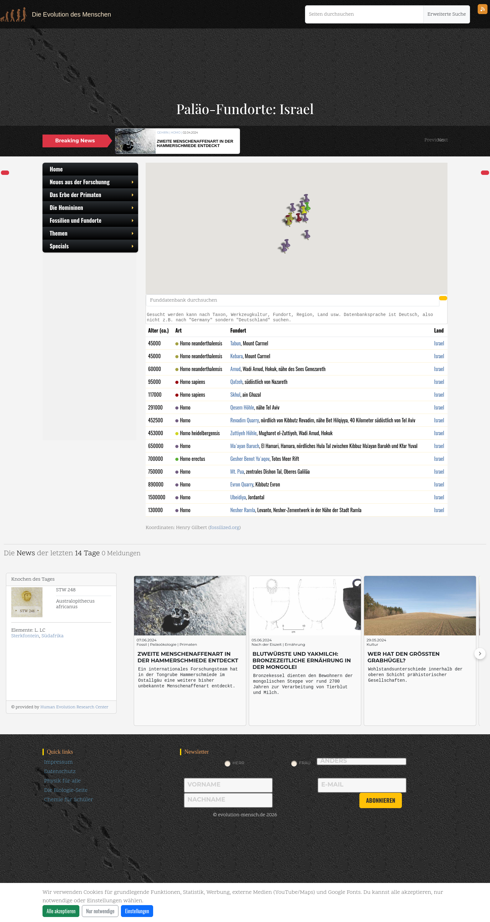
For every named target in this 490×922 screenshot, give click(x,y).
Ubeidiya (238, 497)
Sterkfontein (25, 636)
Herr (238, 762)
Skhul (235, 394)
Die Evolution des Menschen (71, 14)
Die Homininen (92, 207)
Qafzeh (236, 381)
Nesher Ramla (242, 510)
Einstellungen (137, 911)
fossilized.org (224, 527)
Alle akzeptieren (61, 911)
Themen (92, 233)
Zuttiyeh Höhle (243, 433)
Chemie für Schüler (68, 800)
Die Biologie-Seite (66, 790)
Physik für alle (62, 781)
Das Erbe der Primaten (92, 195)
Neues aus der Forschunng (92, 182)
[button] (434, 140)
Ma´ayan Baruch (244, 446)
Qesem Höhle (242, 407)
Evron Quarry (241, 484)
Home (56, 169)
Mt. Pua (237, 471)
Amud (235, 369)
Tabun (235, 343)
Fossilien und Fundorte (92, 220)
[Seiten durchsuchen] (364, 14)
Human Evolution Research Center (74, 707)
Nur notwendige (100, 911)
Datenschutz (60, 772)
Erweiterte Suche (447, 14)
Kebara (236, 356)
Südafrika (53, 636)
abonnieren (380, 800)
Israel (439, 343)
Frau (305, 762)
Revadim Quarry (244, 420)
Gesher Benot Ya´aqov (249, 458)
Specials (92, 246)
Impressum (58, 762)
